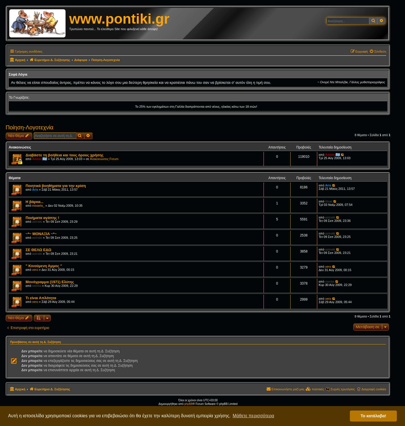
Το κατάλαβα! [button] (373, 416)
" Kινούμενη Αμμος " (44, 266)
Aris (35, 189)
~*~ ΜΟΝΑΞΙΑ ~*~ (41, 234)
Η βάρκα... (35, 202)
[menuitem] (377, 51)
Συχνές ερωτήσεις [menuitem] (342, 389)
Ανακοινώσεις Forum (104, 159)
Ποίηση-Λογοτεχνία (29, 127)
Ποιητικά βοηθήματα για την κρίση (56, 186)
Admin (37, 159)
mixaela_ (38, 205)
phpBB (188, 403)
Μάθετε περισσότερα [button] (253, 415)
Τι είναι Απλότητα (41, 298)
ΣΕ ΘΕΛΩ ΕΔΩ (38, 250)
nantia (36, 285)
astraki (37, 221)
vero (35, 269)
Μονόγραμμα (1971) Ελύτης (50, 282)
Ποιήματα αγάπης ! (42, 218)
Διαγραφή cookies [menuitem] (373, 389)
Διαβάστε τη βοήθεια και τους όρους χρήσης (65, 155)
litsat (328, 201)
